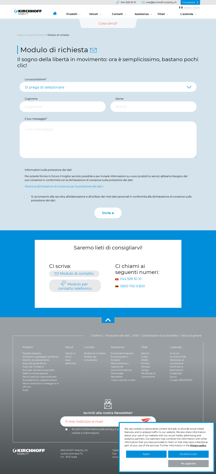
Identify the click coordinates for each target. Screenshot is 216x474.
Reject (146, 454)
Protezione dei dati (118, 335)
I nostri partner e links (123, 380)
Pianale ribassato (31, 353)
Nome (120, 98)
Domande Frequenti (122, 353)
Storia (173, 376)
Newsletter (117, 376)
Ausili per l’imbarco (33, 366)
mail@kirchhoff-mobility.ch (161, 2)
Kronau (145, 363)
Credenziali (176, 373)
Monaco (145, 366)
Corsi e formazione (121, 370)
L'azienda (186, 14)
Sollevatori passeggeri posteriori (40, 356)
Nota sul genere (191, 335)
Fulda (144, 356)
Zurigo (145, 370)
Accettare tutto (188, 454)
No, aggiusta (188, 463)
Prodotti (71, 14)
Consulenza (188, 2)
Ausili (25, 390)
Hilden (144, 360)
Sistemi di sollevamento (35, 360)
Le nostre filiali (178, 356)
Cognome (31, 98)
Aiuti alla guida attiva (34, 363)
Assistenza (142, 14)
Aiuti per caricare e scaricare (38, 370)
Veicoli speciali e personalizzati (39, 376)
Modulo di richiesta (94, 353)
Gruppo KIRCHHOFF (181, 380)
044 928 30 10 (128, 2)
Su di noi (174, 353)
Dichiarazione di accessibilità (160, 335)
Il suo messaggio (36, 118)
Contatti (117, 14)
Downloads (117, 373)
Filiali (161, 14)
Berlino (145, 353)
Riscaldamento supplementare (39, 380)
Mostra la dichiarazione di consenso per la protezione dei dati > (64, 186)
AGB (136, 335)
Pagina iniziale (25, 35)
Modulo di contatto (77, 273)
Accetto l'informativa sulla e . (108, 431)
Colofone (96, 335)
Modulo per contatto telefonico (75, 286)
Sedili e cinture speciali (35, 373)
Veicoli (93, 14)
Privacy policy (198, 445)
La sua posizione (35, 79)
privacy (109, 429)
